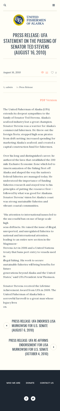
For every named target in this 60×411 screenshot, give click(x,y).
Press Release (26, 87)
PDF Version (48, 100)
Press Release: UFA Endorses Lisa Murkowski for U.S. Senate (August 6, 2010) (33, 325)
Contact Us (47, 383)
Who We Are (13, 383)
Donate (30, 383)
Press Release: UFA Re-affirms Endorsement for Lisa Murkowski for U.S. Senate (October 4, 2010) (28, 347)
